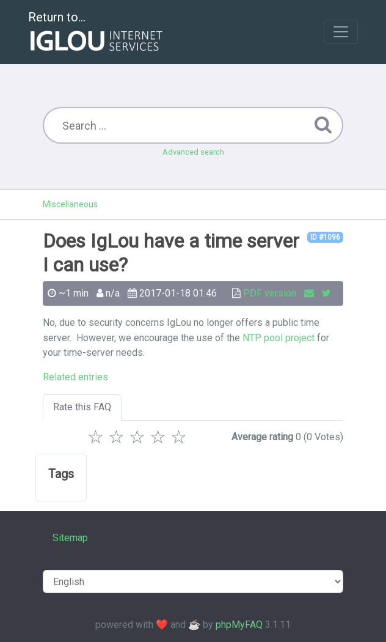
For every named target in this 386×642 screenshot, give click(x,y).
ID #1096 (325, 237)
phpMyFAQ (239, 624)
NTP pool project (278, 338)
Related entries (75, 377)
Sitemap (70, 538)
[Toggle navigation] (341, 32)
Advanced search (193, 152)
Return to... (97, 33)
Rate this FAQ (82, 407)
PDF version (269, 293)
